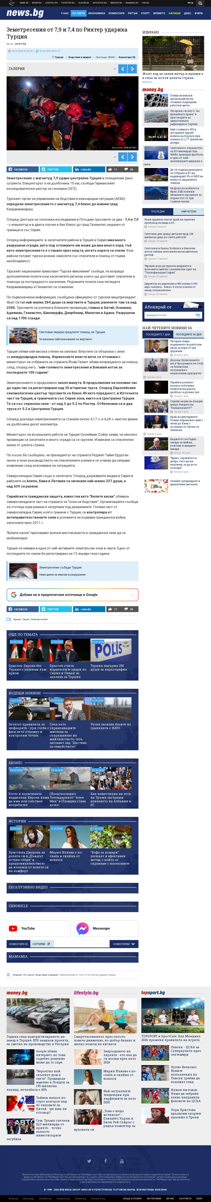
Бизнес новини (37, 2)
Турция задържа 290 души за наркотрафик (108, 667)
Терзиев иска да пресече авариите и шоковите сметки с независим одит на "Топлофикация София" (170, 269)
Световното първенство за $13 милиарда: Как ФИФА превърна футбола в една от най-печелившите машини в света (173, 156)
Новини (24, 2)
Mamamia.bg (132, 2)
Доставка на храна (84, 2)
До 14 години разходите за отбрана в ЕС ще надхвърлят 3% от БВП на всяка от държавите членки (186, 176)
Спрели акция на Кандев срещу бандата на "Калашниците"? (186, 404)
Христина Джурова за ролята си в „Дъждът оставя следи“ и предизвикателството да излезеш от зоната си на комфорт (29, 861)
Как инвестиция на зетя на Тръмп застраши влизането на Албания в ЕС (110, 799)
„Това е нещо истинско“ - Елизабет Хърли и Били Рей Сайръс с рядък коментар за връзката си (104, 1120)
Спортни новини (68, 2)
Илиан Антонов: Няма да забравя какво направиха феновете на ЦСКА (186, 1095)
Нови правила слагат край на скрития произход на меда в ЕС (169, 221)
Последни (158, 211)
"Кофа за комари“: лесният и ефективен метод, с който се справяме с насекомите (109, 857)
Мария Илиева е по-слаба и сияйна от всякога (66, 856)
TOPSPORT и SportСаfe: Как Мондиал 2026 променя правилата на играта (170, 1038)
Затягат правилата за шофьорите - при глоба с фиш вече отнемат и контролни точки (29, 729)
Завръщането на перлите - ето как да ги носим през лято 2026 (120, 1056)
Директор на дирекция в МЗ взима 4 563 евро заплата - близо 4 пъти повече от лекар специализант (170, 287)
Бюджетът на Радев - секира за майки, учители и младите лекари (184, 443)
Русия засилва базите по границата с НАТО (110, 726)
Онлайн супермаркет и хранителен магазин (185, 482)
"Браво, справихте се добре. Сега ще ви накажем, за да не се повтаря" (183, 462)
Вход (190, 3)
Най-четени (188, 211)
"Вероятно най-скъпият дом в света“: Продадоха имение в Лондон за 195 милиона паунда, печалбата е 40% (38, 1080)
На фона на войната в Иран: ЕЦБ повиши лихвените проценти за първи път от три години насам (186, 194)
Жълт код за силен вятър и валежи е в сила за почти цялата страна (172, 76)
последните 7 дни (158, 334)
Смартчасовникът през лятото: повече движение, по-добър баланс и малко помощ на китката (104, 1040)
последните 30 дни (189, 334)
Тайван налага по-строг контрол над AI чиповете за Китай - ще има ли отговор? (51, 1105)
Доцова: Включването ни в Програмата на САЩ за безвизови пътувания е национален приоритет (186, 366)
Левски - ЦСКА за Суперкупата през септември (186, 1050)
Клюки (51, 2)
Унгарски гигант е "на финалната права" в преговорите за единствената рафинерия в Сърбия (184, 117)
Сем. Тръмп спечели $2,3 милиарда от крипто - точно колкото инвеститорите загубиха (38, 1130)
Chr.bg (145, 2)
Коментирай (121, 944)
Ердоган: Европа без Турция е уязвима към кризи (27, 669)
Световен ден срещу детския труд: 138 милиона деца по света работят (168, 235)
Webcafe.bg (116, 2)
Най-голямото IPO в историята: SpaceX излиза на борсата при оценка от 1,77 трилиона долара (186, 136)
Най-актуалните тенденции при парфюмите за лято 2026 (119, 1096)
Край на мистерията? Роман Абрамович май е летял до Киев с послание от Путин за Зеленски (186, 423)
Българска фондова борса (99, 2)
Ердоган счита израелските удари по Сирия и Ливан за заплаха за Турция (68, 671)
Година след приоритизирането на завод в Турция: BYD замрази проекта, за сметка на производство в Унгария (38, 1040)
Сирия (25, 619)
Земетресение (39, 619)
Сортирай (41, 944)
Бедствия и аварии (80, 57)
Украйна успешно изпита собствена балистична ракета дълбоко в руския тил (184, 387)
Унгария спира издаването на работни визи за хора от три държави (186, 346)
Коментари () (127, 57)
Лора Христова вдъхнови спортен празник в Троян (186, 1113)
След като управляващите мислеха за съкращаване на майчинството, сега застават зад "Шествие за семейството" (68, 735)
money (155, 90)
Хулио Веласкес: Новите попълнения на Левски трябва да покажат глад (185, 1074)
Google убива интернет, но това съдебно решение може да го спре (51, 1056)
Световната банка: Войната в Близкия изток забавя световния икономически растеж (171, 251)
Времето (147, 82)
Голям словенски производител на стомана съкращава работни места (183, 100)
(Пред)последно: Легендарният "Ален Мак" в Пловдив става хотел (68, 799)
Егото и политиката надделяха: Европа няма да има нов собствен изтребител (29, 799)
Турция (59, 57)
